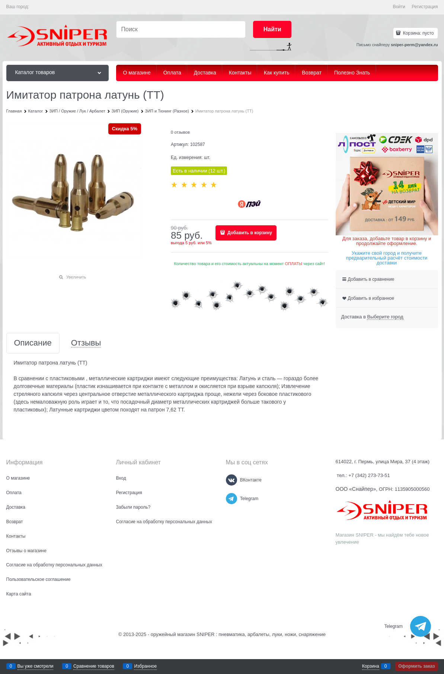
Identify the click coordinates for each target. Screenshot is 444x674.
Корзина (370, 666)
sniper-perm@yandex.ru (414, 44)
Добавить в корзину (249, 232)
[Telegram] (231, 498)
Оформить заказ (416, 666)
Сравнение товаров (93, 666)
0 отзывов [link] (180, 132)
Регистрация (425, 6)
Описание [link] (33, 343)
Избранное (145, 666)
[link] (385, 317)
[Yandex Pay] (249, 204)
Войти (399, 6)
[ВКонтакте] (231, 480)
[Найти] (272, 29)
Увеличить (76, 277)
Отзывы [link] (86, 343)
